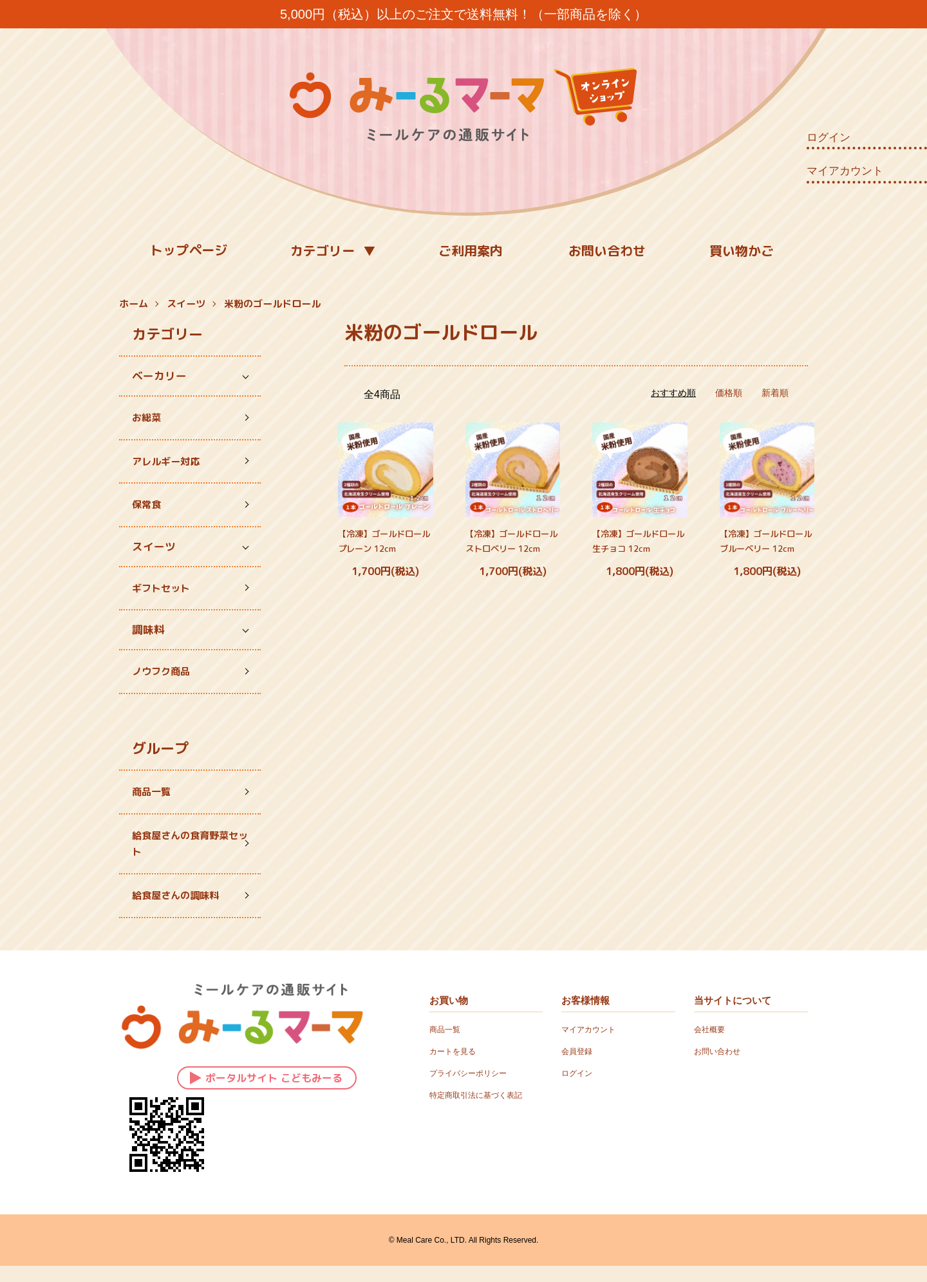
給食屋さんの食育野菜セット (181, 855)
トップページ (188, 250)
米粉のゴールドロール (272, 303)
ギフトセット (165, 594)
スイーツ (186, 303)
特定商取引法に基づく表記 (483, 1110)
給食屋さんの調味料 (181, 910)
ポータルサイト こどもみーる (266, 1091)
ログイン (828, 137)
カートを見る (456, 1066)
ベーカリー (159, 375)
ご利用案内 (470, 250)
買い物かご (741, 250)
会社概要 (712, 1045)
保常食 (148, 509)
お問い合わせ (607, 250)
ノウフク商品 (165, 679)
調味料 (148, 636)
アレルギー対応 (170, 463)
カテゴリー (322, 250)
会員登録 (579, 1066)
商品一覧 (154, 801)
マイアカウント (845, 171)
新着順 (775, 393)
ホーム (133, 303)
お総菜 (148, 418)
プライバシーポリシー (474, 1088)
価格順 (728, 393)
